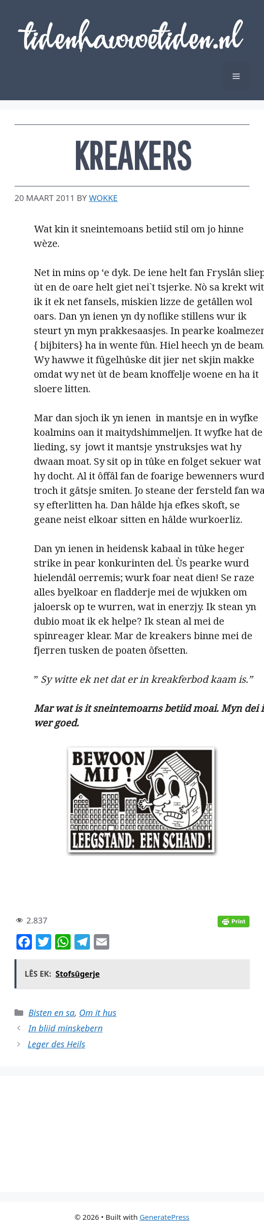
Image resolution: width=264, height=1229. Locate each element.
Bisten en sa (51, 1012)
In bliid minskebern (66, 1028)
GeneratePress (165, 1217)
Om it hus (97, 1012)
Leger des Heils (56, 1044)
